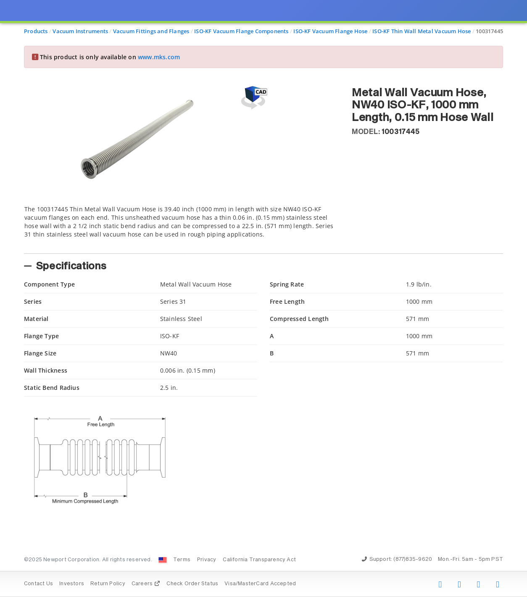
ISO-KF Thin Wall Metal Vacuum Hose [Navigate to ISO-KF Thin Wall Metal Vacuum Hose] (421, 31)
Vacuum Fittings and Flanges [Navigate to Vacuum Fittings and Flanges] (151, 31)
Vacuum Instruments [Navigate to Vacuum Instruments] (80, 31)
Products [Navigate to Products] (36, 31)
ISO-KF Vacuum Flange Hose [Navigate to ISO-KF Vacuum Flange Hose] (330, 31)
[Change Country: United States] (162, 560)
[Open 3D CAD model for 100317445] (253, 97)
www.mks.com (159, 57)
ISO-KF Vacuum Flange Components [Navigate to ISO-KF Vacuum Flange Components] (241, 31)
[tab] (181, 227)
